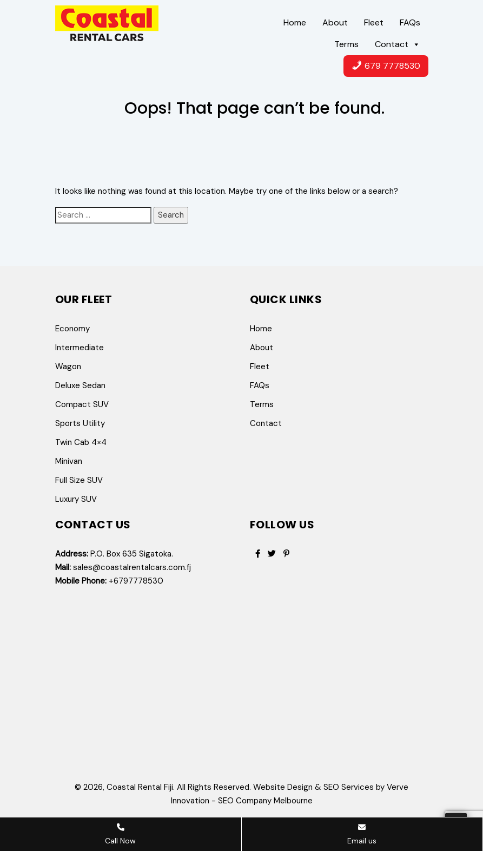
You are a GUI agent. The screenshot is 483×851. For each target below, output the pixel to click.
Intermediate (79, 347)
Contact (397, 44)
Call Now (120, 834)
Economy (72, 328)
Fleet (373, 22)
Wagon (68, 366)
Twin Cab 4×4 (81, 442)
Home (294, 22)
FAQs (410, 22)
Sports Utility (80, 423)
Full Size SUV (79, 480)
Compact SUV (82, 404)
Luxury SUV (76, 499)
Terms (346, 44)
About (335, 22)
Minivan (68, 461)
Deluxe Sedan (80, 385)
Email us (361, 834)
